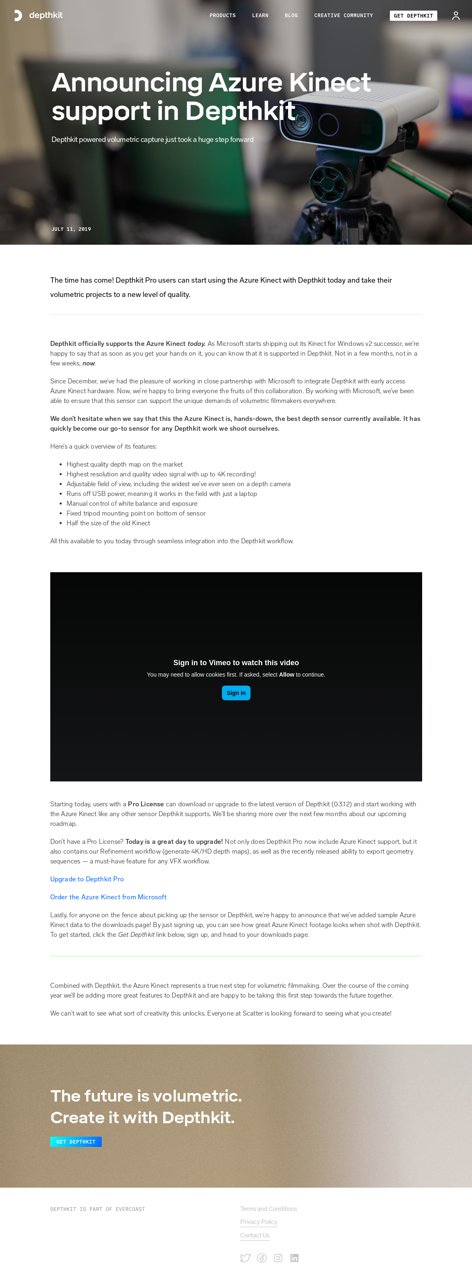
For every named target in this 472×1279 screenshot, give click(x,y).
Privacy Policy (258, 1222)
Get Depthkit (76, 1142)
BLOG (291, 15)
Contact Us (255, 1235)
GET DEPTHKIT (413, 16)
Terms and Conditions (268, 1209)
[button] (223, 15)
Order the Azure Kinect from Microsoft (108, 897)
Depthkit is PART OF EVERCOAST (97, 1209)
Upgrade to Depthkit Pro (87, 879)
